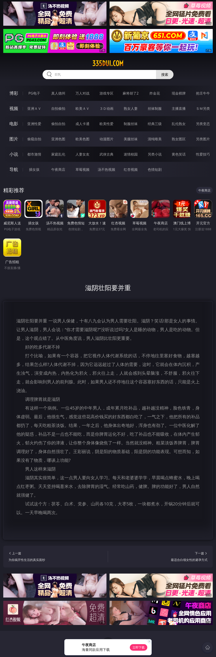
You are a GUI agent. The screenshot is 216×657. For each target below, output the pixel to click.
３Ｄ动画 (106, 108)
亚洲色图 (58, 139)
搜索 (164, 74)
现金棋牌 (179, 93)
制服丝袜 (131, 123)
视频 (13, 108)
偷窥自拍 (34, 139)
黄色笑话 (179, 154)
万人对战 (82, 93)
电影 (13, 124)
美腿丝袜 (131, 139)
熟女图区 (179, 139)
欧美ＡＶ (82, 108)
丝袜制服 (155, 108)
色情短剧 (155, 169)
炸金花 (154, 93)
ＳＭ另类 (203, 108)
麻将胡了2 (131, 93)
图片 (13, 139)
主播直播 (179, 108)
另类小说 (155, 154)
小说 (13, 154)
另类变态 (203, 123)
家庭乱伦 (58, 154)
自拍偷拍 (58, 108)
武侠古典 (106, 154)
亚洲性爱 (34, 123)
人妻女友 (82, 154)
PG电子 (34, 93)
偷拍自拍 (58, 123)
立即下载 (138, 647)
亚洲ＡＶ (34, 108)
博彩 (13, 93)
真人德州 (58, 93)
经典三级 (155, 123)
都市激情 (34, 154)
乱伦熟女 (179, 123)
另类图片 (203, 139)
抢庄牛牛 (203, 93)
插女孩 (34, 169)
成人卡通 (82, 123)
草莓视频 (82, 169)
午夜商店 (58, 169)
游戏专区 (106, 93)
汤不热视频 (106, 169)
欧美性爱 (106, 123)
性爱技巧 (203, 154)
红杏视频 (131, 169)
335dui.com (107, 63)
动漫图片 (106, 139)
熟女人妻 (131, 108)
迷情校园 (131, 154)
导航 (13, 169)
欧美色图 (82, 139)
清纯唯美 (155, 139)
